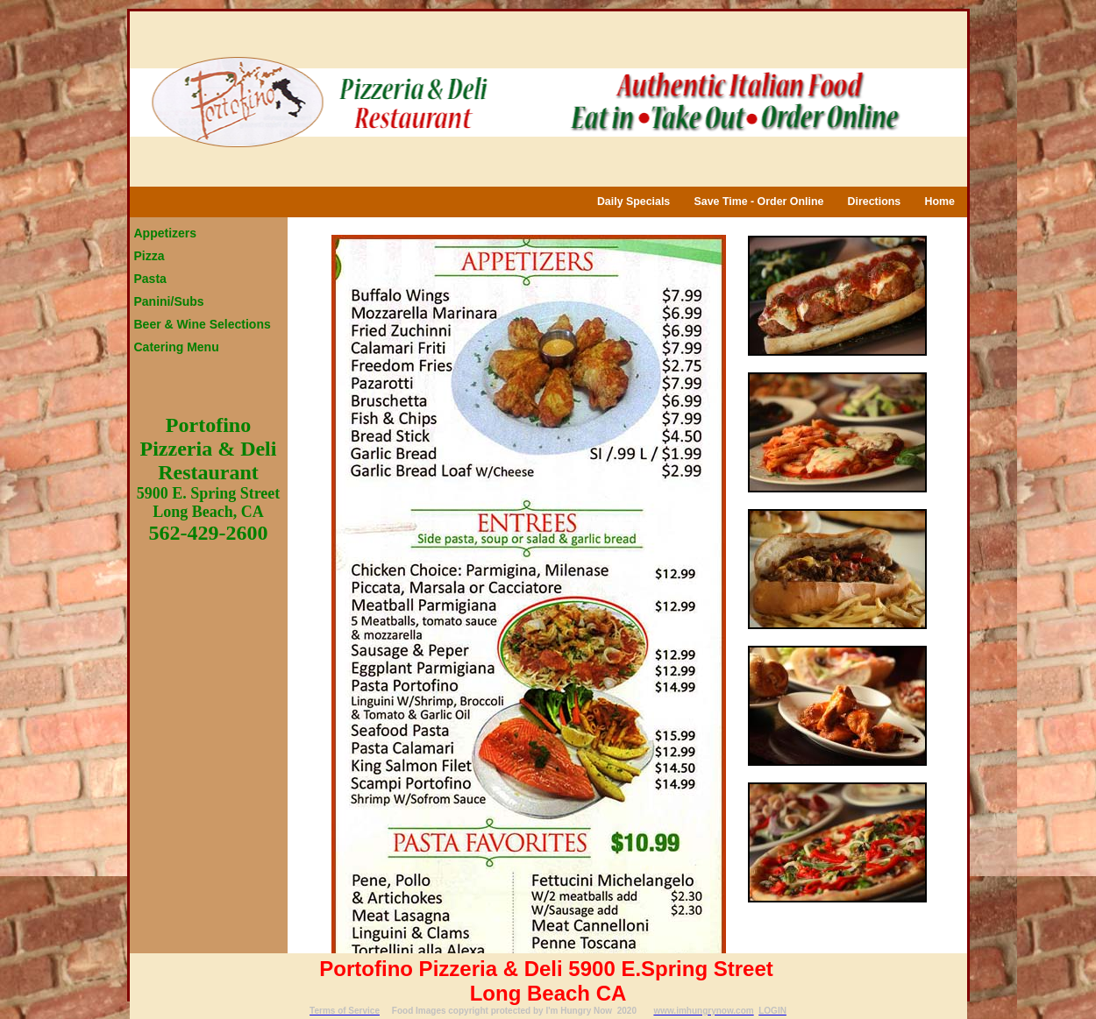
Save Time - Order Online (759, 201)
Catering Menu (176, 347)
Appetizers (165, 233)
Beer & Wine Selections (202, 324)
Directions (874, 201)
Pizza (149, 256)
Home (939, 201)
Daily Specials (633, 201)
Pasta (150, 279)
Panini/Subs (169, 301)
